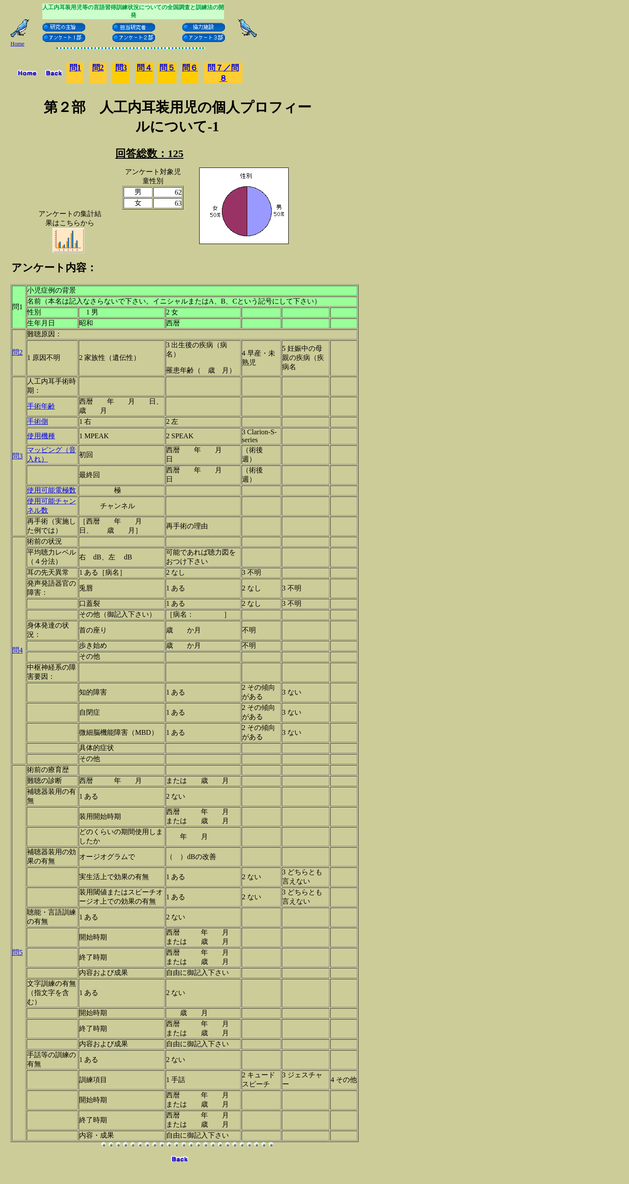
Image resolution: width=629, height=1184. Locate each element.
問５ (167, 67)
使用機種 (41, 436)
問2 (17, 352)
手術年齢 (41, 406)
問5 (17, 952)
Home (17, 43)
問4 (17, 650)
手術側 (37, 421)
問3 (121, 67)
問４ (144, 67)
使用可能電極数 (51, 490)
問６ (190, 67)
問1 (75, 67)
